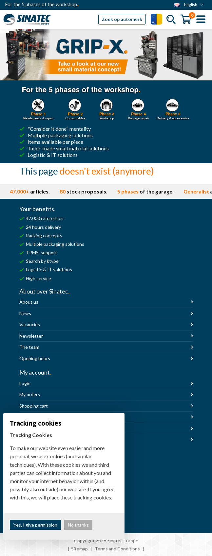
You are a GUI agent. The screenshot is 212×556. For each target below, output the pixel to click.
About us (28, 302)
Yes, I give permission (35, 525)
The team (29, 347)
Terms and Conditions (117, 548)
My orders (29, 394)
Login (24, 383)
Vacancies (29, 324)
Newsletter (31, 336)
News (25, 313)
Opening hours (34, 358)
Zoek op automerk (122, 19)
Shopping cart (33, 406)
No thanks (78, 525)
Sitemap (79, 548)
